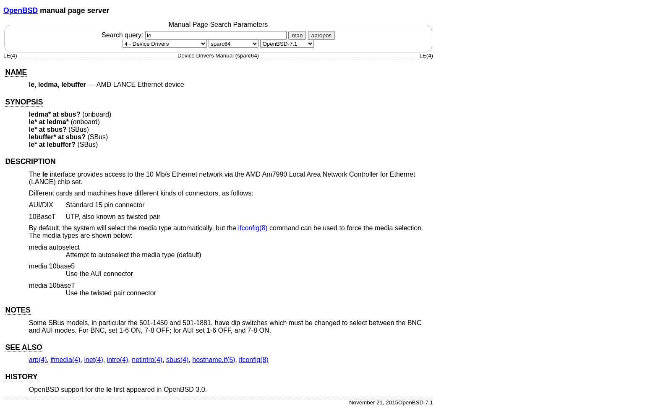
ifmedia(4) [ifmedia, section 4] (65, 359)
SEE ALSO (23, 347)
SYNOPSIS (24, 102)
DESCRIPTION (30, 161)
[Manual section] (165, 44)
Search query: (195, 35)
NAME (16, 72)
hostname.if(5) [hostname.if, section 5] (213, 359)
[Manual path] (287, 44)
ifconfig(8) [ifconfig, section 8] (252, 228)
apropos (321, 35)
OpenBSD (20, 10)
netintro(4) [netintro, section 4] (147, 359)
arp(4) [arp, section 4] (38, 359)
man (297, 35)
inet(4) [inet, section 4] (93, 359)
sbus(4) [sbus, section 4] (177, 359)
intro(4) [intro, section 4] (117, 359)
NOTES (18, 310)
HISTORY (21, 377)
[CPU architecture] (233, 44)
